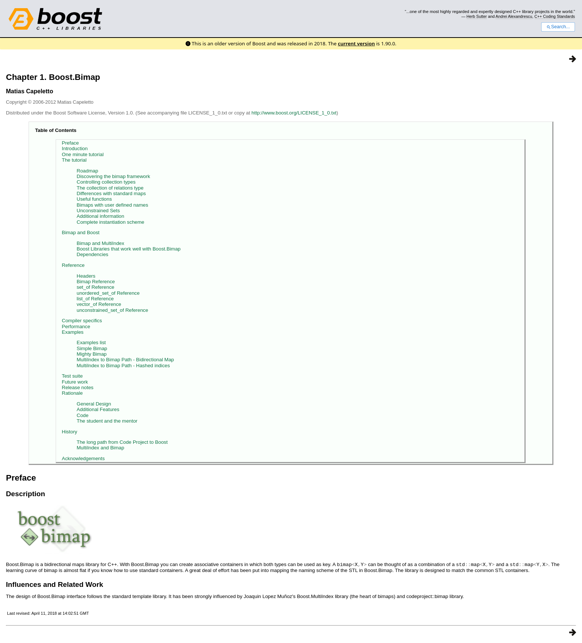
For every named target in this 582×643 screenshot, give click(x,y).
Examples (73, 332)
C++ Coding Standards (554, 16)
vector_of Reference (99, 304)
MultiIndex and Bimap (100, 447)
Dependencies (92, 254)
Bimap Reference (96, 281)
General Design (94, 404)
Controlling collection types (106, 182)
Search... (558, 26)
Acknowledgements (83, 458)
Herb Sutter (477, 16)
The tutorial (74, 160)
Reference (73, 265)
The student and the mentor (107, 421)
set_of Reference (96, 287)
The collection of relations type (110, 188)
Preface (70, 143)
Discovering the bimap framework (113, 176)
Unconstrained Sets (98, 210)
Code (83, 415)
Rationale (72, 393)
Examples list (91, 342)
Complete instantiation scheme (110, 222)
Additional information (100, 216)
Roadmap (87, 171)
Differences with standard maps (111, 193)
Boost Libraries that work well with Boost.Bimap (129, 249)
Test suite (72, 376)
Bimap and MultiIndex (100, 243)
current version (356, 43)
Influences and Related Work (54, 584)
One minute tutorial (83, 154)
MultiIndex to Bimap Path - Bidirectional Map (125, 359)
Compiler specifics (82, 320)
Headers (86, 276)
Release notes (78, 387)
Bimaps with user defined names (112, 205)
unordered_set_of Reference (108, 293)
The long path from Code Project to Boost (122, 442)
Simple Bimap (92, 348)
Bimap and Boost (81, 232)
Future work (75, 382)
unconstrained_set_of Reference (112, 310)
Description (25, 494)
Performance (76, 326)
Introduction (75, 148)
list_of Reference (95, 298)
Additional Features (98, 409)
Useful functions (94, 199)
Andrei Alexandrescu (514, 16)
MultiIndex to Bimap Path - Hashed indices (123, 365)
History (69, 431)
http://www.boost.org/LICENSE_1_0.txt (294, 113)
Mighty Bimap (92, 354)
